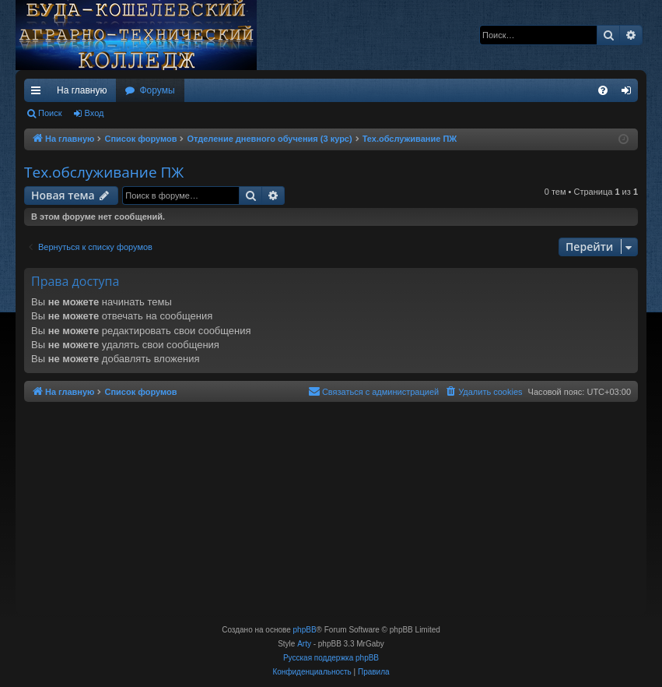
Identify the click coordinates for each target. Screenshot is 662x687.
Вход (94, 113)
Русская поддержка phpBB (331, 658)
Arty (304, 643)
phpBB (305, 629)
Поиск (49, 113)
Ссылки (38, 93)
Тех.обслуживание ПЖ (104, 172)
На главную (82, 90)
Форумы (156, 90)
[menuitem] (603, 90)
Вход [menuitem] (630, 93)
